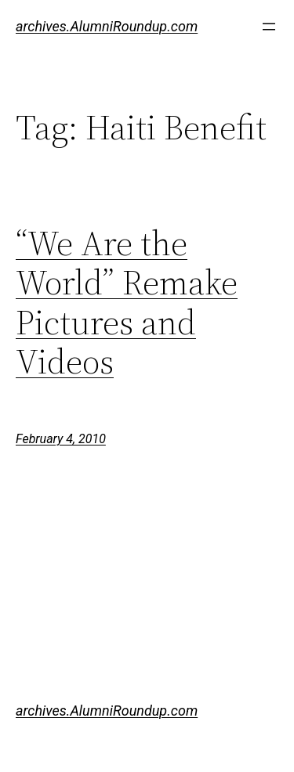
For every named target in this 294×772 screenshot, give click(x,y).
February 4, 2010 (61, 438)
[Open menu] (269, 26)
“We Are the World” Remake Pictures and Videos (127, 303)
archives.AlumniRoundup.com (107, 26)
